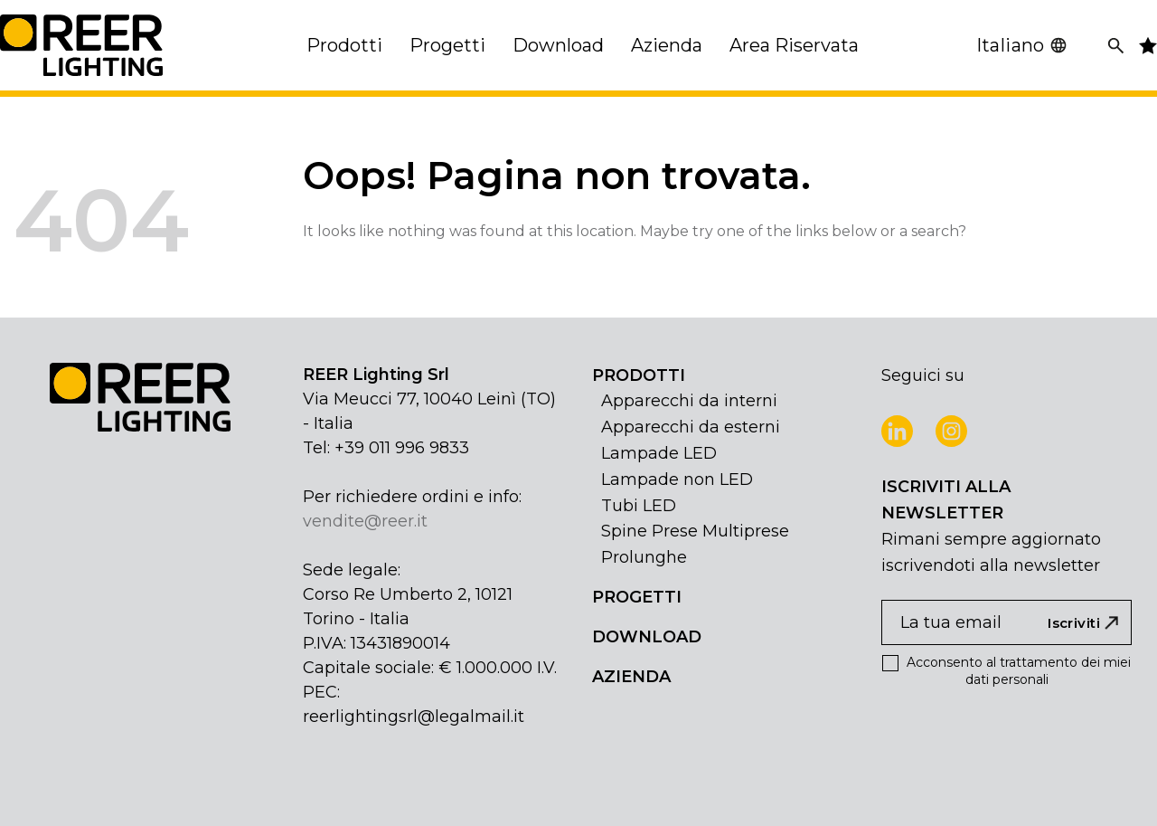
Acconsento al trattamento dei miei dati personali (1006, 671)
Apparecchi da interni (689, 401)
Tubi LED (638, 506)
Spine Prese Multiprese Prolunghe (695, 544)
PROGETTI (637, 597)
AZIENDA (631, 677)
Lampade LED (659, 453)
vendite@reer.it (365, 521)
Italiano (1022, 45)
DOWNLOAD (646, 637)
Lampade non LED (677, 479)
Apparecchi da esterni (690, 427)
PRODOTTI (638, 375)
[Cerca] (1115, 45)
